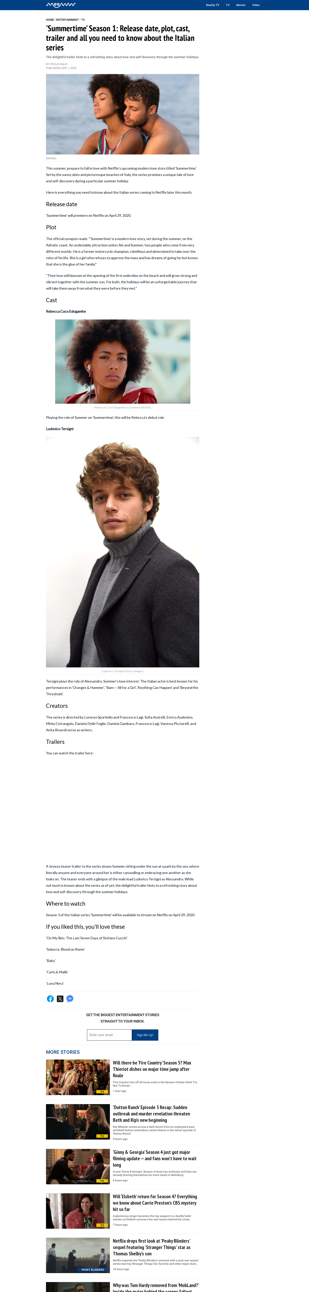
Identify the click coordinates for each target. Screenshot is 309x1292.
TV (228, 5)
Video (256, 5)
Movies (240, 5)
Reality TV (212, 5)
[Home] (61, 5)
